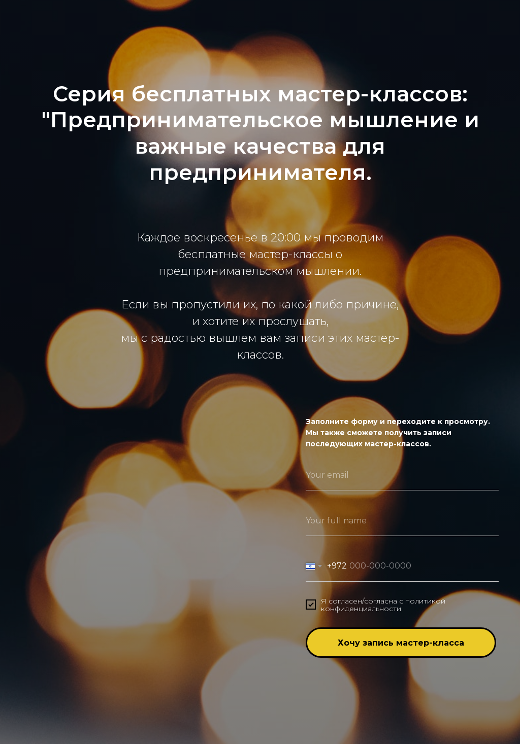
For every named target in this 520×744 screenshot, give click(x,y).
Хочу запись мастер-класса (401, 643)
